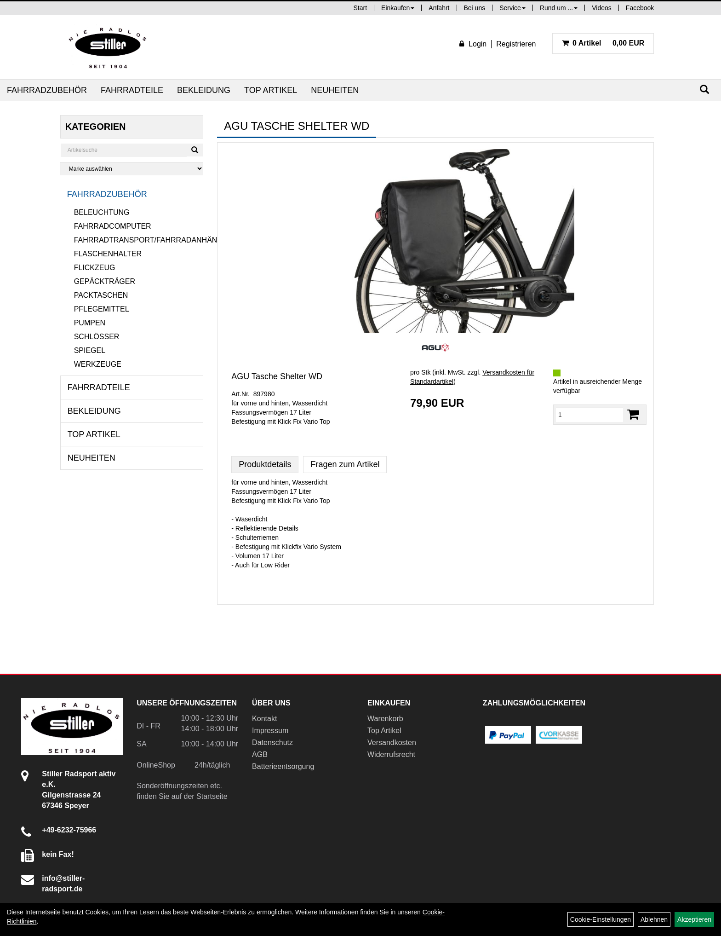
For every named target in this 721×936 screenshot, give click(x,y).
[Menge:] (589, 414)
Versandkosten (391, 742)
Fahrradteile (132, 90)
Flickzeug (94, 268)
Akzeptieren (694, 919)
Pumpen (89, 323)
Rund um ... (559, 8)
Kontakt (264, 718)
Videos (602, 8)
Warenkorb (385, 718)
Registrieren (516, 44)
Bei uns (475, 8)
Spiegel (89, 350)
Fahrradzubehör (47, 90)
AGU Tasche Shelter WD (276, 376)
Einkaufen (397, 8)
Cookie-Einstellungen (600, 919)
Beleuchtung (102, 212)
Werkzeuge (97, 364)
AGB (260, 754)
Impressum (270, 730)
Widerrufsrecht (391, 754)
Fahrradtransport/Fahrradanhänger (139, 240)
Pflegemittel (101, 309)
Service (512, 8)
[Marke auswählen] (132, 168)
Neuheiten (335, 90)
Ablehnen (654, 919)
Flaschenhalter (108, 254)
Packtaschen (101, 295)
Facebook (640, 8)
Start (360, 8)
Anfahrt (439, 8)
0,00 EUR (603, 43)
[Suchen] (704, 89)
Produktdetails (265, 464)
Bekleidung (203, 90)
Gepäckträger (104, 281)
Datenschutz (272, 742)
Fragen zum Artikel (344, 464)
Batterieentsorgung (283, 766)
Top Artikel (270, 90)
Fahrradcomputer (112, 226)
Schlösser (97, 337)
